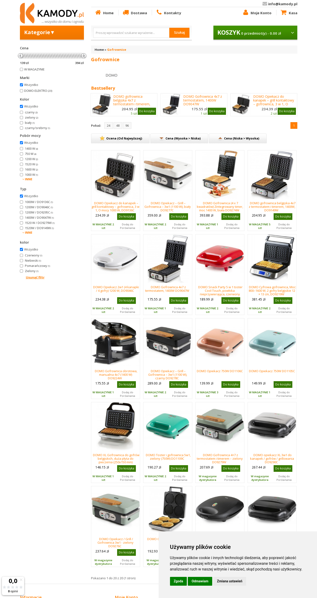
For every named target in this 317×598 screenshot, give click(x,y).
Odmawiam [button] (200, 581)
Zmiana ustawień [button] (229, 581)
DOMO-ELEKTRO (38, 90)
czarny (31, 112)
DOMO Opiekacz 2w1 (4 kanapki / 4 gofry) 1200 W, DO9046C (116, 289)
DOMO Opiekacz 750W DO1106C (220, 371)
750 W (30, 154)
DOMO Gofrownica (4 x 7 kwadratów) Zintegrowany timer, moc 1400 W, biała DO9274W (220, 206)
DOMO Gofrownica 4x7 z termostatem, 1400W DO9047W (202, 100)
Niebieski (33, 260)
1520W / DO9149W (39, 228)
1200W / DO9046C (39, 207)
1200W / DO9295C (39, 212)
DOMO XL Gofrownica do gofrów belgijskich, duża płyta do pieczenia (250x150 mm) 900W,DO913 (116, 460)
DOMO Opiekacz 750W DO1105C (272, 371)
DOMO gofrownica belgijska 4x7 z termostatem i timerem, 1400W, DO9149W (131, 102)
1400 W (31, 148)
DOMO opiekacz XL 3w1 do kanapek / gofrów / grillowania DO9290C (272, 458)
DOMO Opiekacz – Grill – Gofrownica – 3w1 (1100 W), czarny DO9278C (167, 374)
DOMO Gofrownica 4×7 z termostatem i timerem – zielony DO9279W (220, 458)
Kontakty (168, 12)
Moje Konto (257, 12)
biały (30, 123)
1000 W (31, 174)
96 (127, 125)
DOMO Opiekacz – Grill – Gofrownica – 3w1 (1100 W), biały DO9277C (167, 206)
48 (117, 125)
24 (108, 125)
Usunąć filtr (35, 277)
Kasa (288, 12)
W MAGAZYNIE (34, 69)
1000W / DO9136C (39, 202)
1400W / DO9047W (39, 217)
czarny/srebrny (37, 128)
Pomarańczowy (37, 266)
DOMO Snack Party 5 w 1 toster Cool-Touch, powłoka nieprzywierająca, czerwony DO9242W (220, 292)
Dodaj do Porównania (127, 226)
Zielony (31, 271)
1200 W (31, 159)
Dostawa (134, 12)
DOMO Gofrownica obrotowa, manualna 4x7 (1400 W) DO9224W (116, 374)
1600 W (31, 169)
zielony (31, 117)
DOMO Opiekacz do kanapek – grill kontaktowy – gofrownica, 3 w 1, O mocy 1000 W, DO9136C (273, 102)
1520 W (31, 164)
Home (104, 12)
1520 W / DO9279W (40, 223)
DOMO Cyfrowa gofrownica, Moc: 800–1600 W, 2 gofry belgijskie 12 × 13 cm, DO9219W (272, 290)
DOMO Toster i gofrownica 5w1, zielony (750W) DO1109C (168, 457)
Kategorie (39, 32)
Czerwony (33, 255)
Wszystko (31, 85)
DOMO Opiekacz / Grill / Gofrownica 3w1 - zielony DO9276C (115, 542)
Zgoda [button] (178, 581)
